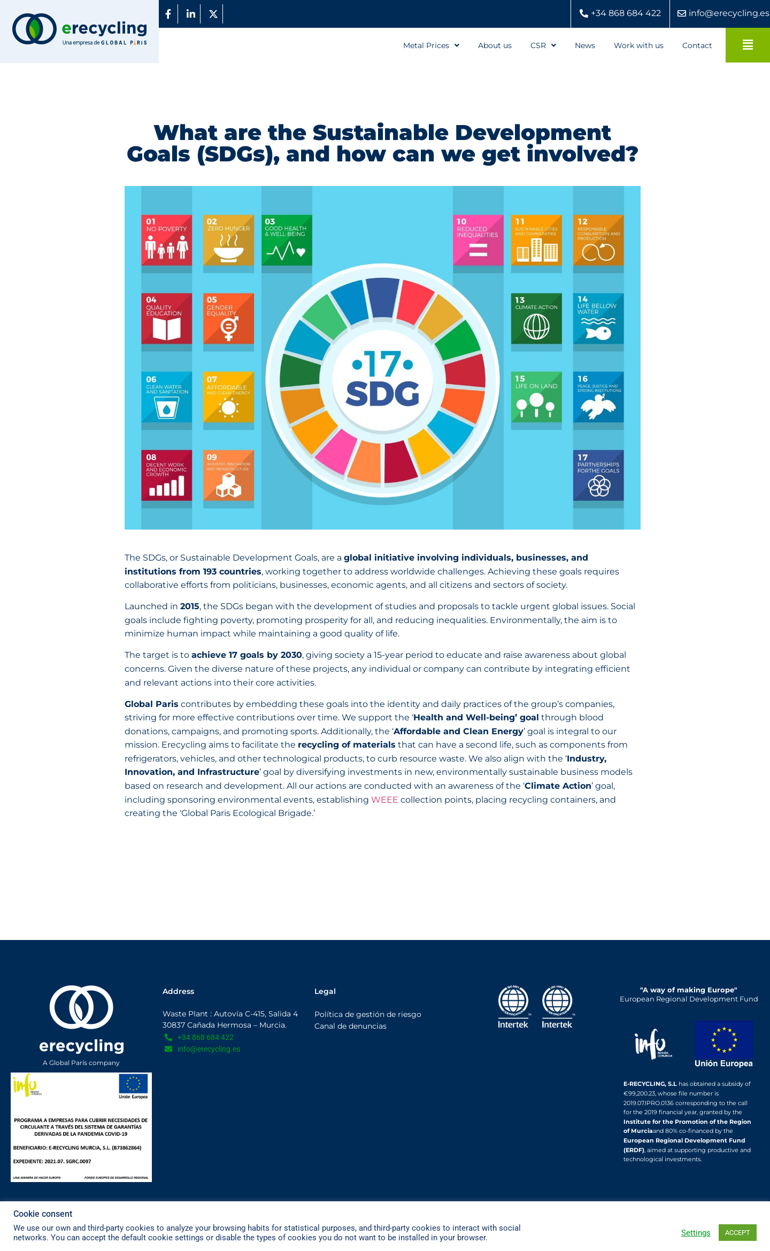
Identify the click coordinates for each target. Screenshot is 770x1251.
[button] (431, 45)
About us (495, 45)
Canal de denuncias (350, 1026)
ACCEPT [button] (737, 1233)
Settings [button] (696, 1233)
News (585, 45)
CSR (543, 45)
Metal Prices (431, 45)
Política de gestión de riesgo (367, 1014)
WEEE (384, 800)
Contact (697, 45)
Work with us (639, 45)
